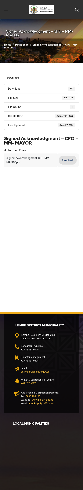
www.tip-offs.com (42, 399)
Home (7, 44)
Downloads (21, 44)
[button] (77, 9)
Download (13, 77)
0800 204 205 (33, 396)
